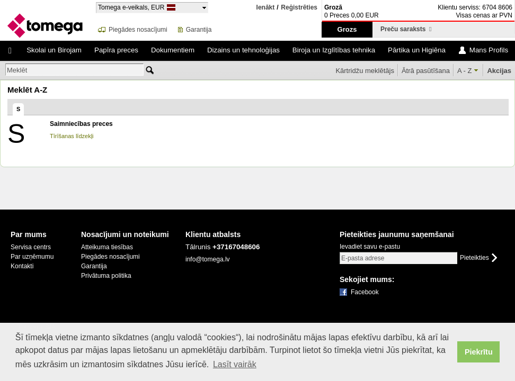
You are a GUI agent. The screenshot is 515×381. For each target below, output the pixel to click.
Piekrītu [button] (479, 352)
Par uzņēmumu (32, 256)
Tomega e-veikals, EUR (131, 7)
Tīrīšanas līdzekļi (72, 136)
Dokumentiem (172, 50)
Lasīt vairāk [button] (234, 364)
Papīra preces (116, 50)
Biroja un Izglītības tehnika (333, 50)
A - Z (464, 71)
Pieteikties (474, 258)
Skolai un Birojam (54, 50)
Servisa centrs (31, 247)
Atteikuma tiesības (107, 247)
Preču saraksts (405, 29)
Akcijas (499, 71)
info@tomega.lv (207, 259)
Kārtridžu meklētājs (364, 71)
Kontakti (22, 266)
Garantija (199, 29)
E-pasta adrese (362, 258)
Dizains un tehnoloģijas (243, 50)
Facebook (365, 292)
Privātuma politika (106, 275)
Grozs (347, 29)
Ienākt (265, 7)
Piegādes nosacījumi (138, 29)
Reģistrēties (299, 7)
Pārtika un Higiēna (417, 50)
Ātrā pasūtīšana (426, 71)
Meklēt (17, 70)
